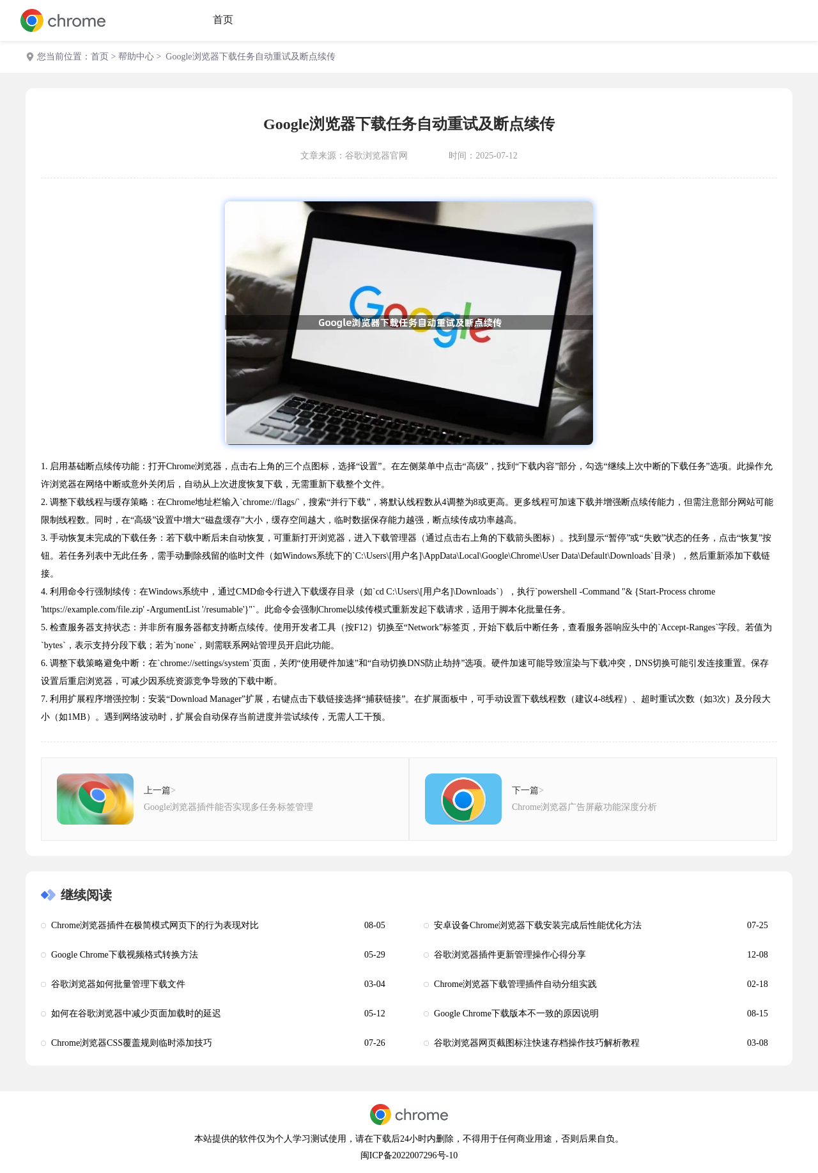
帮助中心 (136, 56)
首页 (223, 19)
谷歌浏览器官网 (376, 155)
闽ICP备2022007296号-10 (409, 1155)
